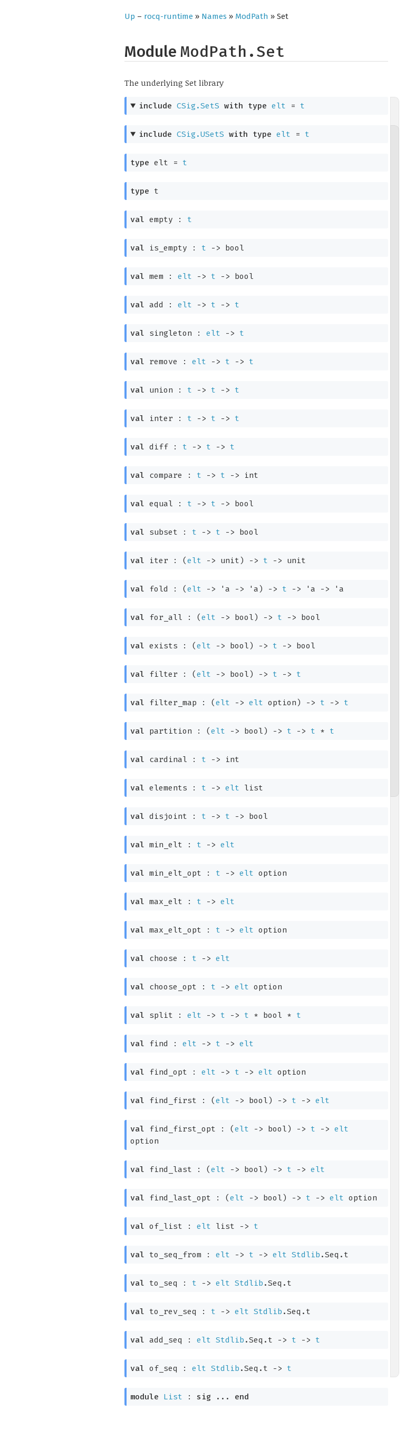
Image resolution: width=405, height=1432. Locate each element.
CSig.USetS (200, 134)
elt (279, 106)
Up (129, 16)
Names (214, 16)
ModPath (251, 16)
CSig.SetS (198, 106)
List (172, 1396)
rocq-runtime (168, 16)
